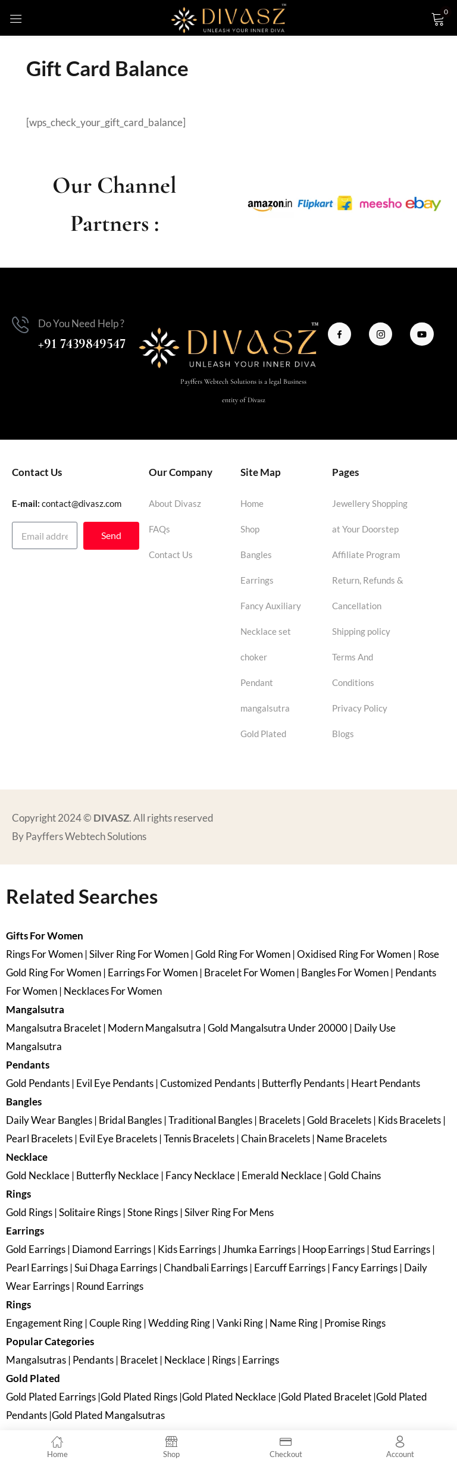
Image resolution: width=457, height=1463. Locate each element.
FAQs (159, 529)
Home (252, 503)
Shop (249, 529)
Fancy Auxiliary (270, 605)
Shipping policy (361, 631)
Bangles (256, 554)
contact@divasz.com (81, 503)
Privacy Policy (359, 708)
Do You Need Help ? (81, 323)
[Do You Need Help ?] (20, 325)
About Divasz (175, 503)
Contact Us (171, 554)
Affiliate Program (366, 554)
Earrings (257, 580)
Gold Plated (263, 733)
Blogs (343, 733)
